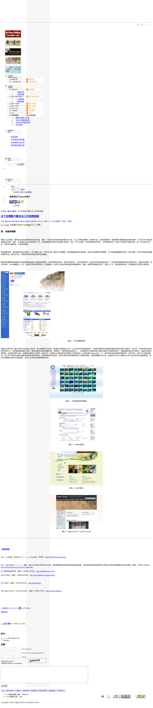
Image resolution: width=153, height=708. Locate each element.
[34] (42, 264)
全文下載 (6, 624)
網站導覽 (10, 694)
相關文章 (4, 612)
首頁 (4, 211)
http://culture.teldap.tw (54, 591)
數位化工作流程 (25, 221)
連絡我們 (26, 694)
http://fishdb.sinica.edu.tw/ (45, 571)
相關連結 (52, 694)
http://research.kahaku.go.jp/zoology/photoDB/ (17, 567)
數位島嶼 (14, 137)
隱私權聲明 (43, 694)
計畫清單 (20, 99)
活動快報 (20, 94)
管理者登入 (61, 694)
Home (3, 694)
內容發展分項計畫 (18, 142)
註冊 (21, 192)
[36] (98, 353)
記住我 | (14, 192)
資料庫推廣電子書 (18, 145)
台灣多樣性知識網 (18, 139)
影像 (6, 221)
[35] (75, 351)
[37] (119, 355)
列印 (64, 221)
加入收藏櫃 (56, 221)
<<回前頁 (4, 608)
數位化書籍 (12, 211)
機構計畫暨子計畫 (22, 118)
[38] (139, 355)
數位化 (17, 221)
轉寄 (70, 221)
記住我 (14, 205)
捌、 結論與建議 (8, 231)
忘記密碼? (28, 192)
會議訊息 (20, 92)
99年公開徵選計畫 (22, 120)
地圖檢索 (20, 101)
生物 (32, 221)
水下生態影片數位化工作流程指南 (20, 216)
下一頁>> (27, 608)
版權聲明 (34, 694)
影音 (9, 221)
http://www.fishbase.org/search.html (42, 575)
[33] (19, 264)
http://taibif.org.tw (34, 583)
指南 (13, 221)
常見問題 (19, 125)
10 (22, 608)
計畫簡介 (18, 694)
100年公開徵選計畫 (22, 122)
